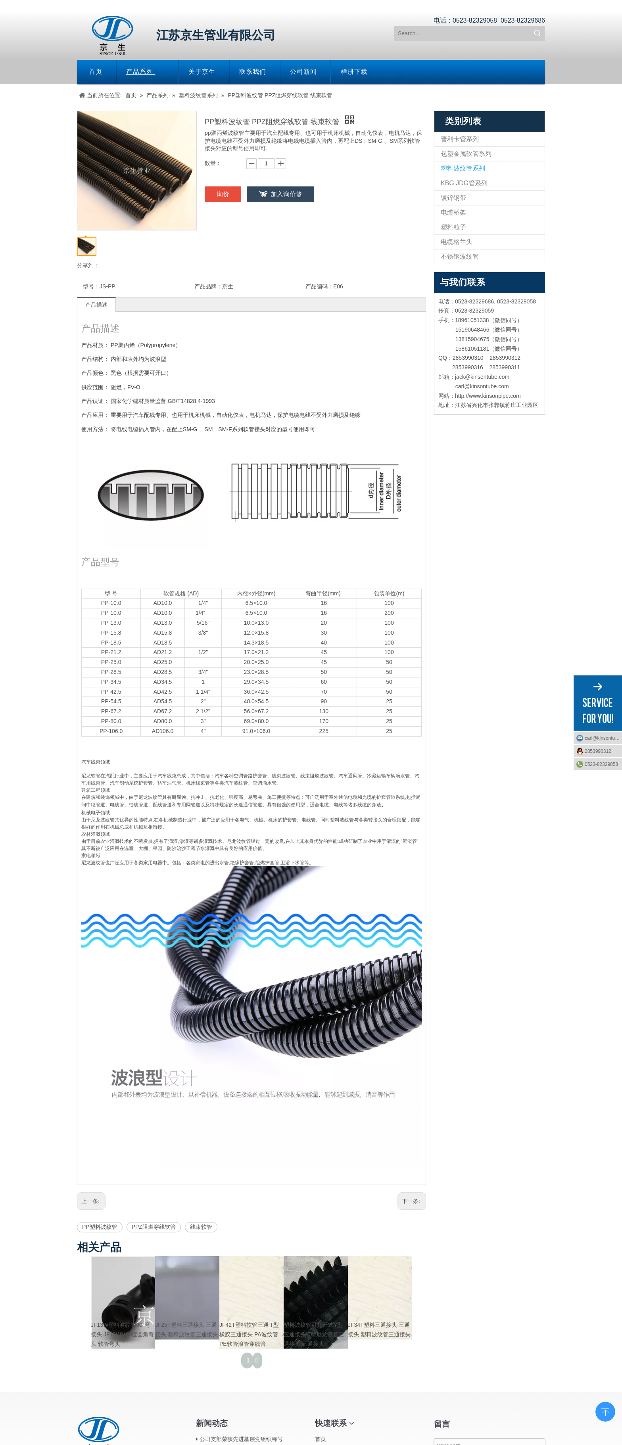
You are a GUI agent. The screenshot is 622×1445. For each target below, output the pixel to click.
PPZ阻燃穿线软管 (154, 1227)
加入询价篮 (286, 194)
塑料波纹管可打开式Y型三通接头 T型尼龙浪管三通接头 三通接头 (314, 1334)
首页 (320, 1439)
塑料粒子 (453, 227)
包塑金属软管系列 (466, 153)
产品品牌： (208, 286)
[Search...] (462, 33)
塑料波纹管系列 (463, 168)
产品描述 (96, 304)
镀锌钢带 (453, 197)
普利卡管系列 (460, 139)
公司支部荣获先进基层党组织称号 (241, 1439)
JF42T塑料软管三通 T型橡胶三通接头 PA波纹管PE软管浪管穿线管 (249, 1334)
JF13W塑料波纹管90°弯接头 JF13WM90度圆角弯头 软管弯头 (122, 1334)
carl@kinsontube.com (603, 738)
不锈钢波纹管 (460, 256)
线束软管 (201, 1227)
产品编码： (319, 286)
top (605, 1411)
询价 (223, 194)
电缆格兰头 (456, 241)
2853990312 (598, 751)
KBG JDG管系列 (464, 183)
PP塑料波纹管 (99, 1227)
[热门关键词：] (537, 33)
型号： (91, 286)
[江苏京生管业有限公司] (112, 35)
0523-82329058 (601, 764)
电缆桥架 (453, 212)
